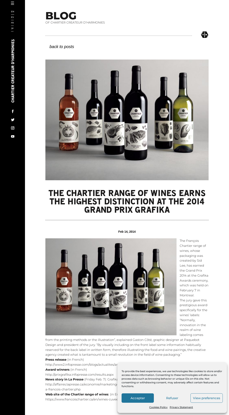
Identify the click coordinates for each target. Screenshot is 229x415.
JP (12, 28)
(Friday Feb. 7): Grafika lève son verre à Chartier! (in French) (110, 397)
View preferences (206, 398)
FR (12, 23)
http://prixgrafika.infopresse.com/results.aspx (79, 392)
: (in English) (86, 412)
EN (12, 12)
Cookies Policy (158, 407)
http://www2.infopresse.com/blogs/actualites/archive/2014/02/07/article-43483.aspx (108, 382)
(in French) (66, 387)
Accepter (138, 398)
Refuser (172, 398)
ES (12, 17)
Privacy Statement (181, 407)
